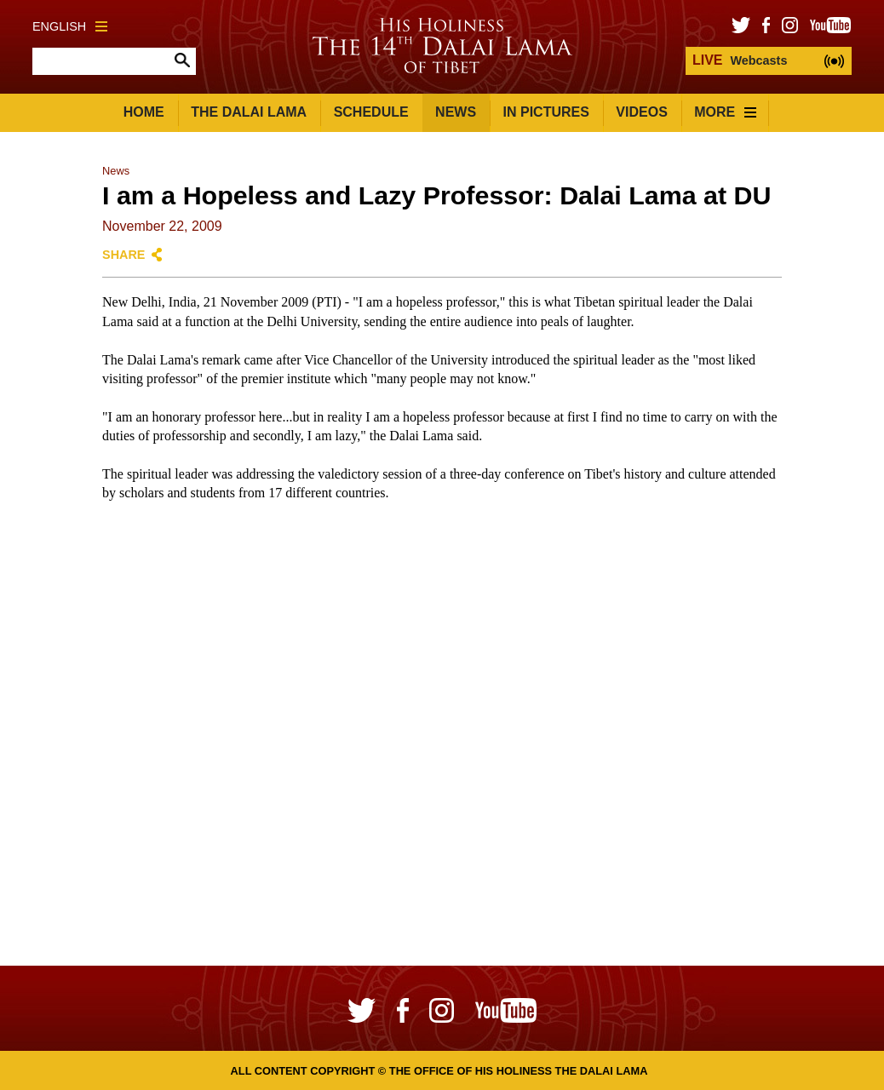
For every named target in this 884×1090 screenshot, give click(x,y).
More (725, 112)
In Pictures (546, 112)
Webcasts (739, 60)
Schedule (371, 112)
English (69, 26)
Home (143, 112)
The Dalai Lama (249, 112)
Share (123, 254)
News (455, 112)
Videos (641, 112)
